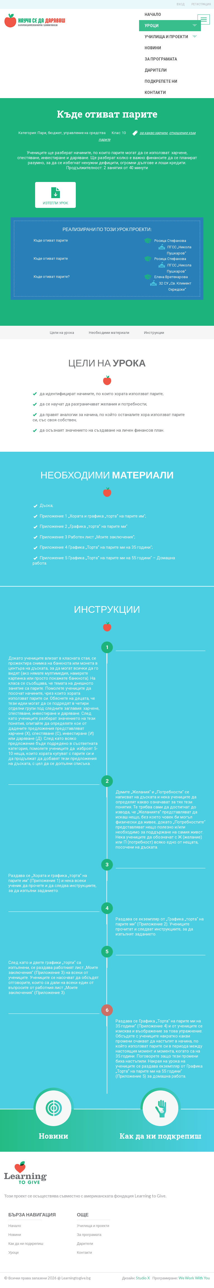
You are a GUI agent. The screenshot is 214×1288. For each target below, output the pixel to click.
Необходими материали (109, 332)
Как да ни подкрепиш (160, 1136)
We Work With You (194, 1278)
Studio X (143, 1278)
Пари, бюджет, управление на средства (72, 133)
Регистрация (201, 4)
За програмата (161, 59)
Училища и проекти (166, 37)
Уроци (152, 25)
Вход (180, 4)
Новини (153, 48)
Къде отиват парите (51, 240)
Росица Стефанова (170, 241)
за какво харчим (153, 133)
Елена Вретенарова (171, 277)
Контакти (155, 92)
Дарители (156, 70)
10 (124, 133)
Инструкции (154, 332)
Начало (153, 14)
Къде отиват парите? (52, 276)
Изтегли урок (55, 196)
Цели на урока (62, 332)
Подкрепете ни (161, 81)
